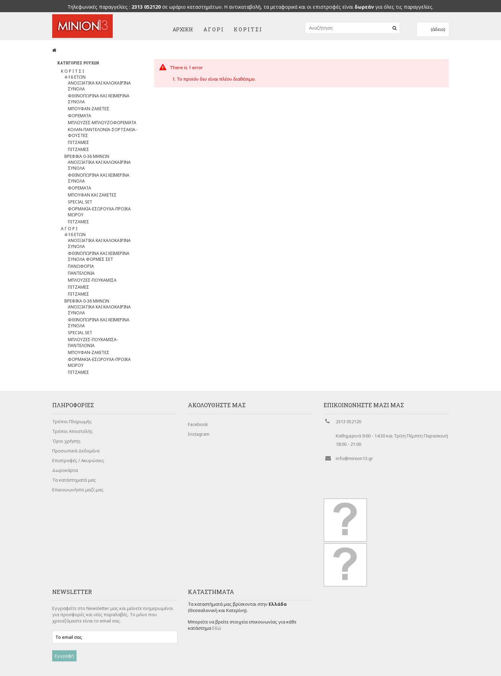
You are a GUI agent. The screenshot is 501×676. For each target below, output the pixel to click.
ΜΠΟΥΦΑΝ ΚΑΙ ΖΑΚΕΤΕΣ (92, 197)
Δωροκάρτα (65, 475)
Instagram (198, 436)
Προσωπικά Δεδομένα (76, 455)
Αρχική (183, 29)
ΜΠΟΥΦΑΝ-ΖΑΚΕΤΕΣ (88, 110)
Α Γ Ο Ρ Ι (213, 29)
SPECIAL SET (80, 204)
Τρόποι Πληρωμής (72, 426)
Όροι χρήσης (66, 445)
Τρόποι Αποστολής (72, 436)
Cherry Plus (216, 663)
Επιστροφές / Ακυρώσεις (78, 465)
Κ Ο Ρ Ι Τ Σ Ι (248, 29)
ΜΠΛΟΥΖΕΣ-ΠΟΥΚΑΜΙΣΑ (92, 282)
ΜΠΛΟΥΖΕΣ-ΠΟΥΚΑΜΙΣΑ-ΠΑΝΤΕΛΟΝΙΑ (93, 344)
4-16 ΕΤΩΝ (75, 79)
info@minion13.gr (354, 463)
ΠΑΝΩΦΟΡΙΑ (81, 268)
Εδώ (216, 602)
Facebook (198, 426)
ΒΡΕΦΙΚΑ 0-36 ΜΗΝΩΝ (86, 158)
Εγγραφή (64, 633)
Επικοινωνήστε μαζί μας (78, 494)
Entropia (166, 663)
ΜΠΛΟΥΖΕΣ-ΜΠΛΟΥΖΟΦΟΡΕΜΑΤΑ (102, 124)
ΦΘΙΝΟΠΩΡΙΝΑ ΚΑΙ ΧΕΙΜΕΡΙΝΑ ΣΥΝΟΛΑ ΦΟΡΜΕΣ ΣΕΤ (98, 258)
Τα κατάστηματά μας (74, 484)
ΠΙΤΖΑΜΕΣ (78, 144)
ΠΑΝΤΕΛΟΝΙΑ (81, 275)
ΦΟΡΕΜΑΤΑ (79, 117)
